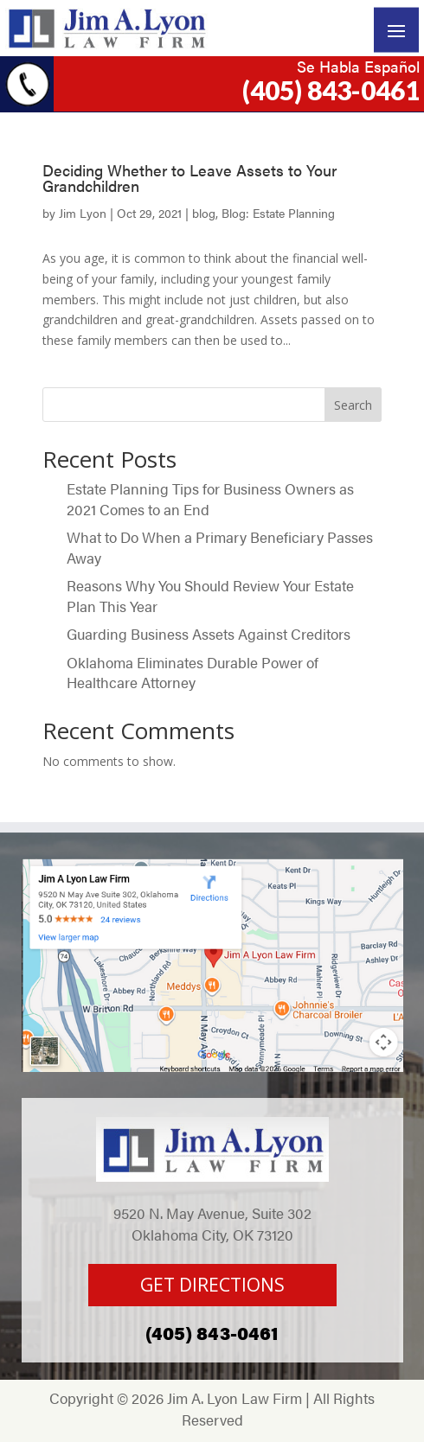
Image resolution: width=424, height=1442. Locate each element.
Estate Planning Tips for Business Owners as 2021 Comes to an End (210, 499)
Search (353, 405)
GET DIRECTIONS (212, 1285)
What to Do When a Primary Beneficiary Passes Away (220, 547)
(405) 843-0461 (331, 89)
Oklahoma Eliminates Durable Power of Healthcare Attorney (192, 672)
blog (203, 212)
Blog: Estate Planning (278, 212)
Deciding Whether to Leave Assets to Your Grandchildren (189, 177)
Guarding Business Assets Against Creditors (210, 633)
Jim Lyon (82, 212)
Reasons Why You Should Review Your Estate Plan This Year (210, 595)
